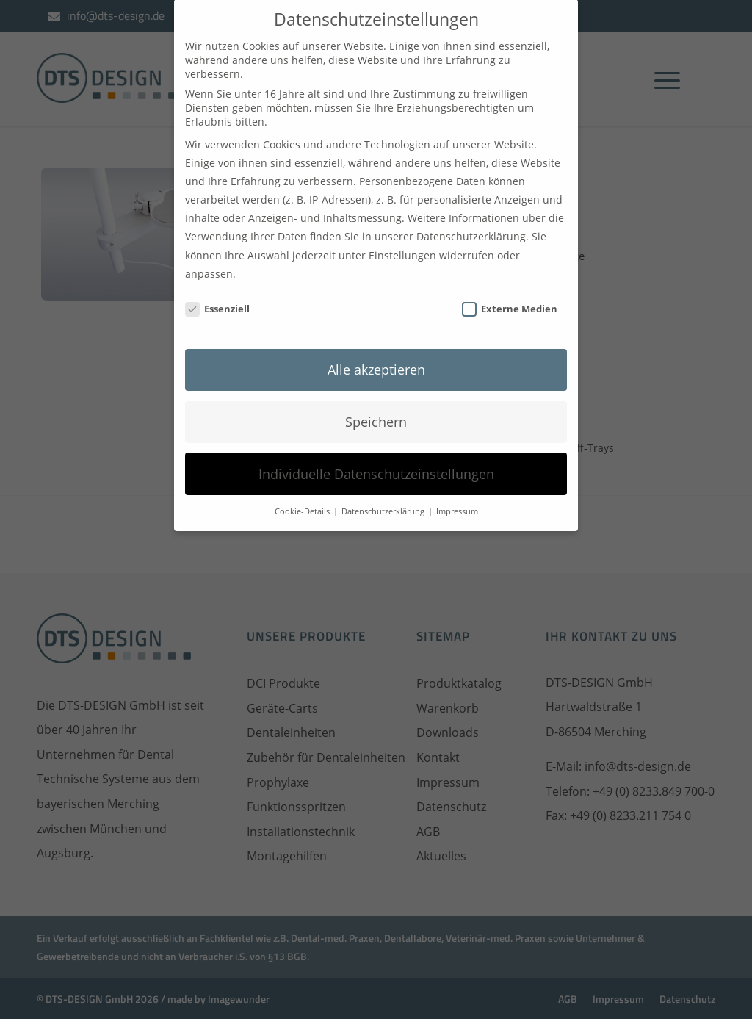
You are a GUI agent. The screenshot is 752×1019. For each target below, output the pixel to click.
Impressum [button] (457, 494)
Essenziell (217, 291)
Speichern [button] (376, 404)
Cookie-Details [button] (303, 494)
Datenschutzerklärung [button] (384, 494)
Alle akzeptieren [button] (376, 352)
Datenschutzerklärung (471, 219)
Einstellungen (402, 238)
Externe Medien (509, 291)
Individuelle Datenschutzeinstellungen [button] (376, 456)
